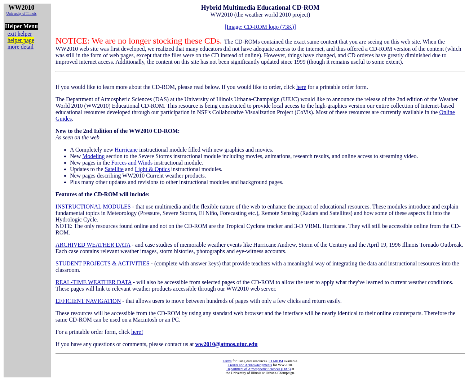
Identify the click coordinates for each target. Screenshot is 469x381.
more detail (21, 47)
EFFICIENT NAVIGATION (88, 301)
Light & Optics (152, 169)
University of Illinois (21, 13)
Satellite (114, 169)
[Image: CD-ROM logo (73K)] (260, 27)
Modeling (93, 156)
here (301, 87)
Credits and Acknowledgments (250, 365)
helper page (21, 40)
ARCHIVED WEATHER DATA (93, 245)
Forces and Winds (132, 163)
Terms (227, 361)
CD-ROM (276, 361)
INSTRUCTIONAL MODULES (93, 206)
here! (137, 332)
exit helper (20, 34)
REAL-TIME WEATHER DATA (94, 282)
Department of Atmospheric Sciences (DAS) (258, 369)
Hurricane (126, 150)
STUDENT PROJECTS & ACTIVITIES (103, 263)
